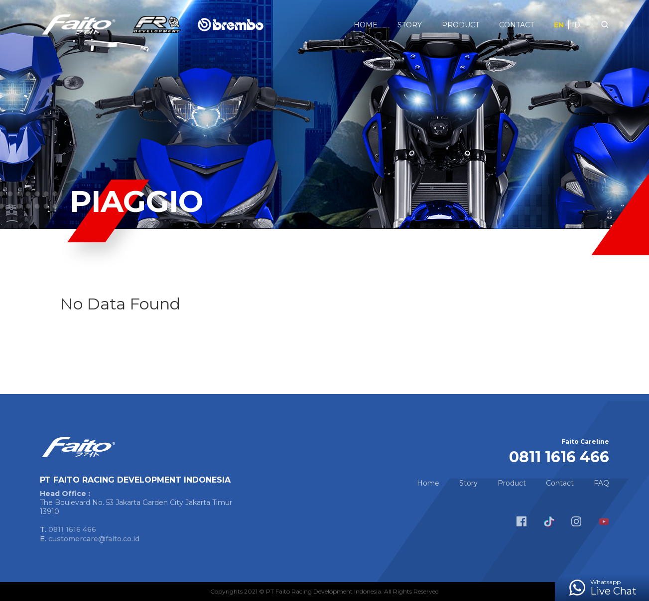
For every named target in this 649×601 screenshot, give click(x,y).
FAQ (601, 483)
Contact (516, 24)
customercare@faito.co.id (93, 538)
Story (409, 24)
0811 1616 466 (72, 529)
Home (366, 24)
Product (460, 24)
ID (576, 24)
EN (559, 24)
